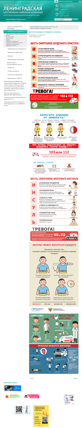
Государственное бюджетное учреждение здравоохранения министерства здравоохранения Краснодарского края (23, 10)
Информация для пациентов (43, 26)
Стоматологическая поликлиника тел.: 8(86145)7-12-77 (15, 98)
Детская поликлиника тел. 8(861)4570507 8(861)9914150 (12, 94)
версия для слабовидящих (63, 1)
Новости (54, 26)
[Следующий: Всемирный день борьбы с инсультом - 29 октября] (75, 378)
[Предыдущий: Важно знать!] (31, 378)
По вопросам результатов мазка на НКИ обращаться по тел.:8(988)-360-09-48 (14, 103)
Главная (32, 26)
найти (76, 19)
